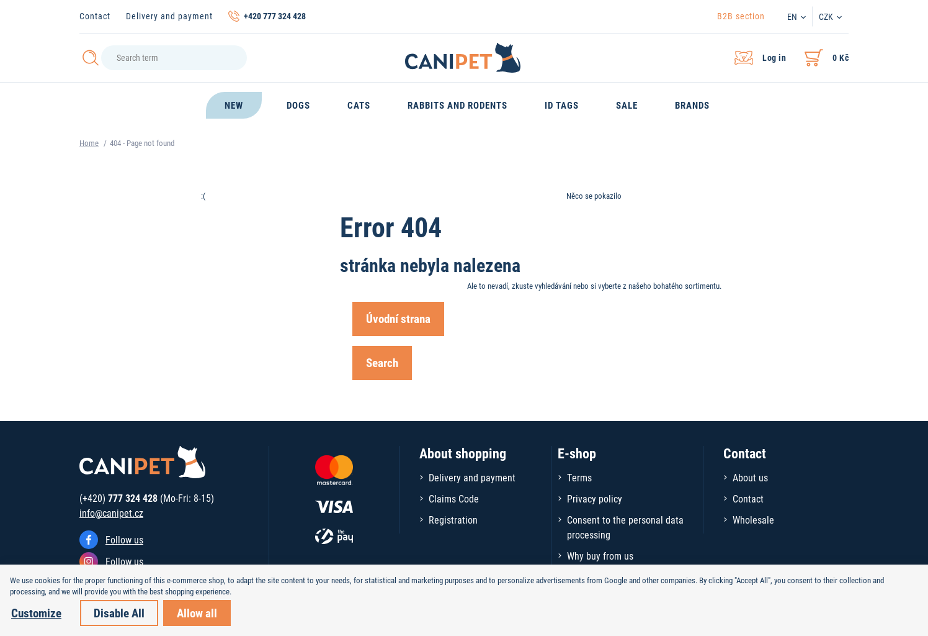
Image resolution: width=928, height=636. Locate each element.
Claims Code (454, 498)
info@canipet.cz (111, 512)
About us (750, 477)
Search (382, 362)
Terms (579, 477)
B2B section (741, 16)
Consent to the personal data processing (625, 527)
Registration (453, 519)
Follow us (124, 539)
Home (89, 142)
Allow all (197, 612)
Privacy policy (594, 498)
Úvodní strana (398, 318)
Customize (36, 612)
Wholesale (753, 519)
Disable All (119, 612)
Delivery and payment (169, 16)
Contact (94, 16)
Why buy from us (600, 555)
